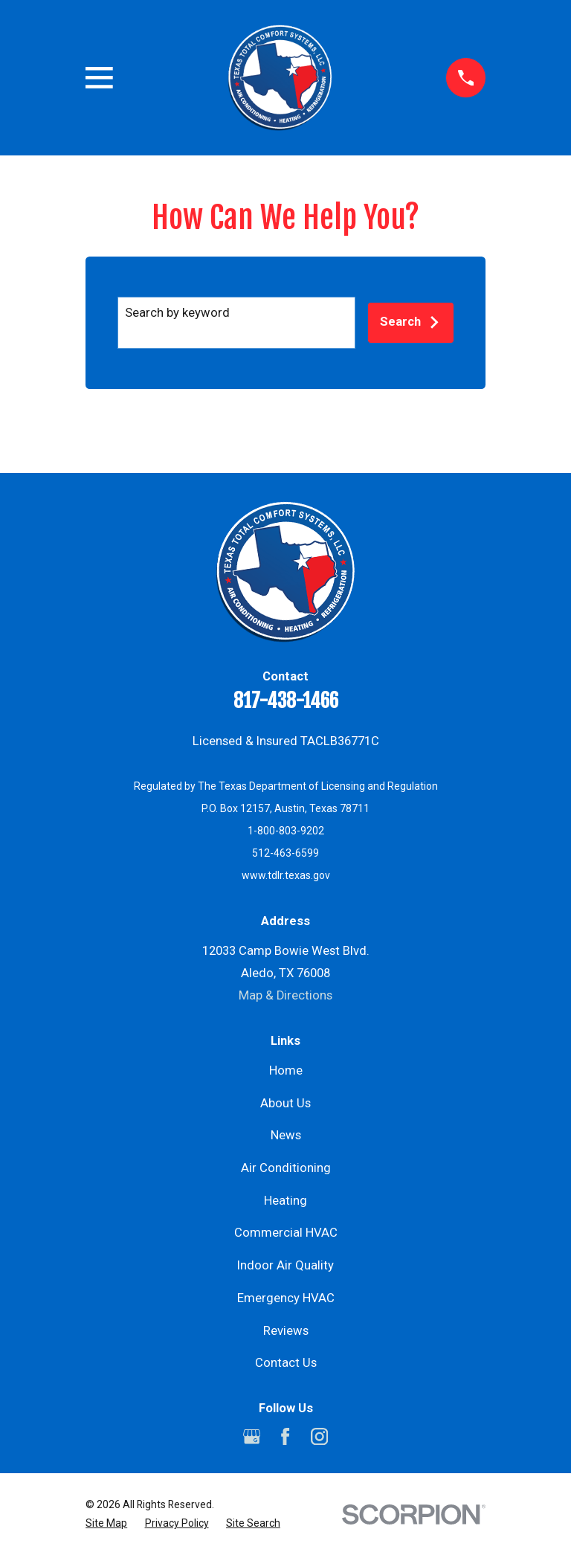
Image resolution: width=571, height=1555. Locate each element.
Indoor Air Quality (285, 1265)
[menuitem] (106, 1523)
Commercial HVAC (286, 1233)
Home (286, 1070)
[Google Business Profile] (251, 1436)
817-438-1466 (285, 700)
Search (410, 322)
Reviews (286, 1331)
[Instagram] (319, 1436)
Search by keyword (177, 313)
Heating (285, 1201)
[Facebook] (285, 1436)
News (286, 1135)
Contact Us (286, 1363)
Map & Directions (285, 995)
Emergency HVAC (286, 1298)
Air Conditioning (286, 1168)
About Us (285, 1103)
